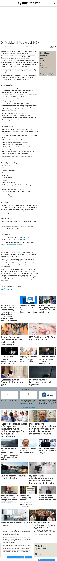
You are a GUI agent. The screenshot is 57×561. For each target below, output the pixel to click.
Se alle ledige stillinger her (28, 407)
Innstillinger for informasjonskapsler (46, 559)
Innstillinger (10, 557)
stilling (3, 294)
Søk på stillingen (47, 73)
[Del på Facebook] (51, 47)
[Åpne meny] (2, 3)
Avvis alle (28, 557)
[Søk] (54, 3)
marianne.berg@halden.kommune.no (17, 239)
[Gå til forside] (29, 3)
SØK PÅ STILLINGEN (6, 289)
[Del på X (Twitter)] (53, 47)
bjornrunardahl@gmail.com (15, 244)
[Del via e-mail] (55, 47)
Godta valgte (20, 557)
